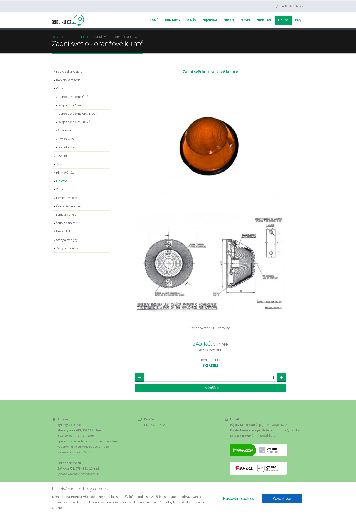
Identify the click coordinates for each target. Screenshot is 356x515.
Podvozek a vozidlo (69, 71)
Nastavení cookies (238, 498)
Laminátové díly (66, 198)
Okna (59, 88)
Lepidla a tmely (66, 215)
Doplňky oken (67, 147)
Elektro (83, 37)
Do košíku (210, 388)
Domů (154, 20)
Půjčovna (209, 20)
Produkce (264, 20)
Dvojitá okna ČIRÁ (69, 105)
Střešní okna (66, 139)
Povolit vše (282, 498)
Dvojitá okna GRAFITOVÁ (74, 122)
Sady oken (65, 130)
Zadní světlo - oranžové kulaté (210, 71)
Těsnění (61, 156)
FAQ (298, 20)
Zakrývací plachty (67, 248)
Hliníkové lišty (65, 172)
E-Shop (283, 20)
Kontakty (172, 20)
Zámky (60, 164)
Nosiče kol (63, 231)
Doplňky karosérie (68, 80)
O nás (191, 20)
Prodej (228, 20)
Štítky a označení (67, 223)
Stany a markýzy (66, 240)
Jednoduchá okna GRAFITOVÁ (77, 114)
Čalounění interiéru (69, 206)
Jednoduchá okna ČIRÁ (73, 97)
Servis (245, 20)
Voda (59, 189)
